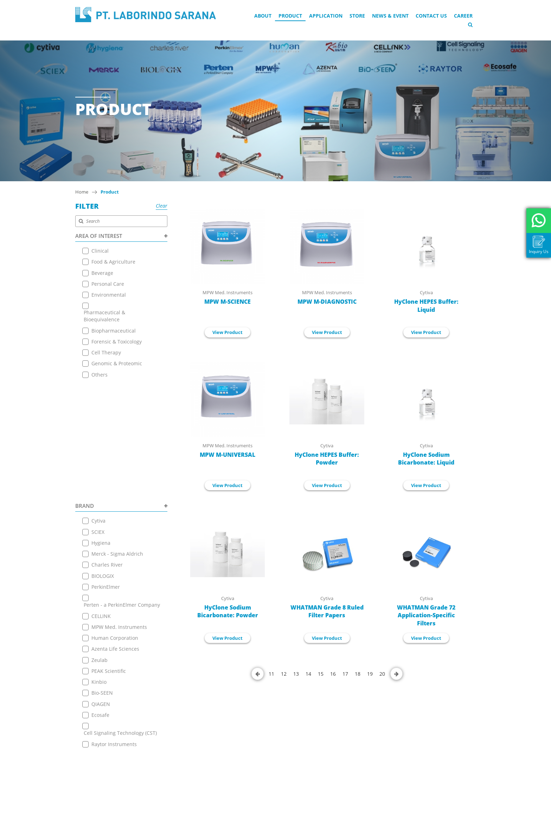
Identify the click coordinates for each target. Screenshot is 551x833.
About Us (168, 708)
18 (357, 673)
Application (325, 15)
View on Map (258, 741)
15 (320, 673)
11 (271, 673)
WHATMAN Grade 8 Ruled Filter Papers (327, 611)
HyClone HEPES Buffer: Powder (327, 459)
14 (308, 673)
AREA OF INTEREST (121, 235)
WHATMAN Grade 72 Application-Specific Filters (426, 615)
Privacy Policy (173, 778)
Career (463, 15)
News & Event (390, 15)
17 (345, 673)
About (262, 15)
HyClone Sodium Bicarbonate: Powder (227, 611)
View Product (227, 332)
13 (296, 673)
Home (81, 192)
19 (370, 673)
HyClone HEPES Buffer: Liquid (426, 306)
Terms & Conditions (181, 769)
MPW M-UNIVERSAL (227, 455)
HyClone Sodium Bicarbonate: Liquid (426, 459)
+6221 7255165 (262, 752)
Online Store (172, 734)
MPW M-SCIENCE (227, 301)
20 (382, 673)
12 (284, 673)
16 (333, 673)
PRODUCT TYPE (121, 641)
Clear (161, 205)
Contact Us (431, 15)
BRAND (121, 388)
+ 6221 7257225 (263, 768)
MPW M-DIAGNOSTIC (327, 301)
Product (290, 15)
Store (357, 15)
